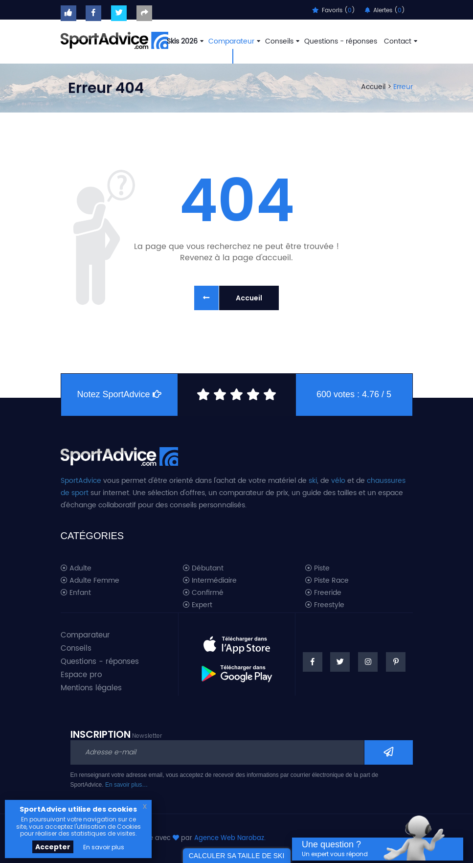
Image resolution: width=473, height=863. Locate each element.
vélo (338, 480)
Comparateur (233, 41)
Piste (317, 568)
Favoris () (333, 10)
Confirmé (203, 593)
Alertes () (385, 10)
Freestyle (324, 605)
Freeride (323, 593)
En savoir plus (103, 847)
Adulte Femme (90, 581)
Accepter (52, 847)
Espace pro (81, 675)
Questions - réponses (340, 41)
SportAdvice (81, 480)
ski (313, 480)
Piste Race (327, 581)
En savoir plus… (126, 784)
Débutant (203, 568)
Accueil (373, 86)
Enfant (76, 593)
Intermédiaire (210, 581)
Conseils (281, 41)
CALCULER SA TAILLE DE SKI (237, 856)
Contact (399, 41)
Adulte (76, 568)
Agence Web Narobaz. (230, 838)
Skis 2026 (184, 41)
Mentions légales (91, 688)
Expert (197, 605)
